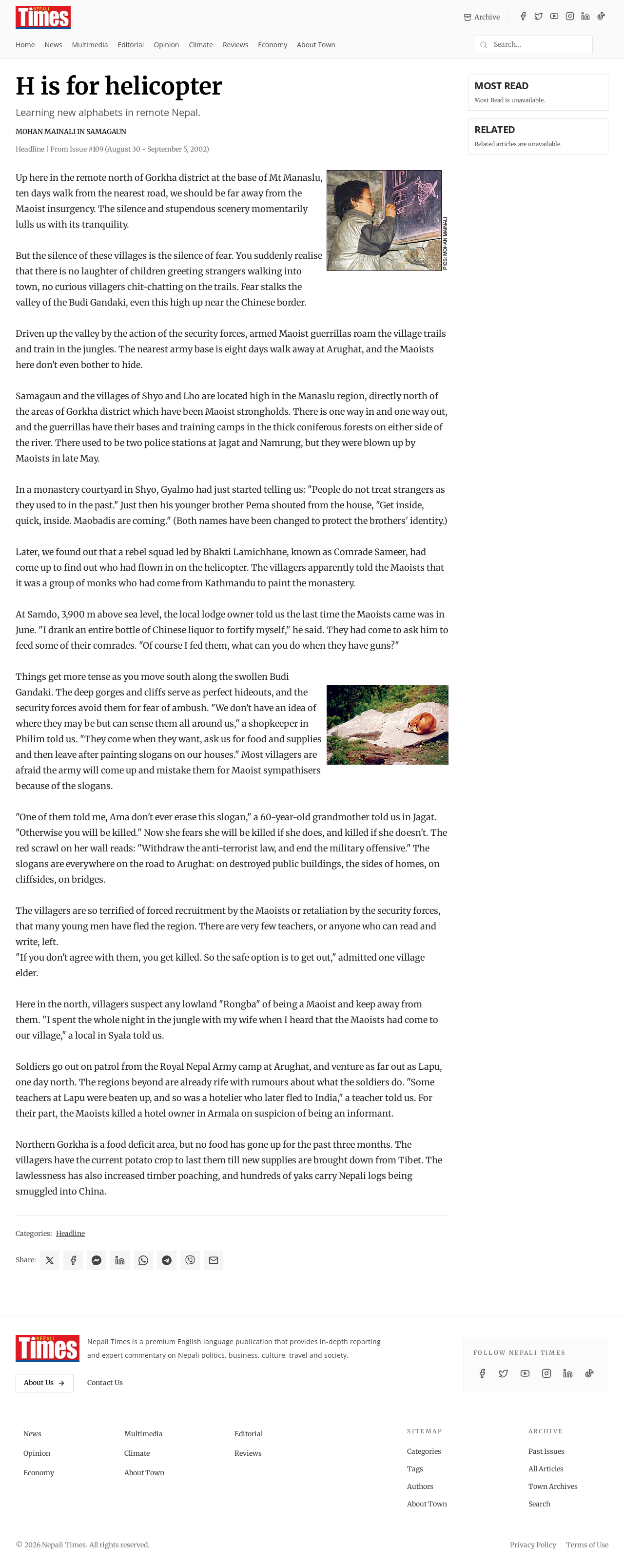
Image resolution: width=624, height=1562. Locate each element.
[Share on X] (49, 1260)
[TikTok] (601, 17)
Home (25, 44)
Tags (415, 1469)
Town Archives (553, 1486)
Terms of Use (587, 1545)
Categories (424, 1451)
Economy (272, 44)
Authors (420, 1486)
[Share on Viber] (190, 1260)
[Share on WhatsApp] (143, 1260)
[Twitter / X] (538, 17)
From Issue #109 (129, 149)
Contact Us (105, 1382)
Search (539, 1504)
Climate (201, 44)
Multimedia (90, 44)
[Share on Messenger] (96, 1260)
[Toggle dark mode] (604, 45)
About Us (44, 1382)
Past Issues (546, 1451)
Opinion (166, 44)
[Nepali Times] (47, 1348)
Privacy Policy (533, 1545)
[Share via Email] (213, 1260)
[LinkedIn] (585, 17)
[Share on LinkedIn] (120, 1260)
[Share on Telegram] (166, 1260)
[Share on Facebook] (73, 1260)
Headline (70, 1233)
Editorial (130, 44)
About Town (316, 44)
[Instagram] (570, 17)
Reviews (235, 44)
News (53, 44)
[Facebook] (523, 17)
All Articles (546, 1469)
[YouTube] (554, 17)
